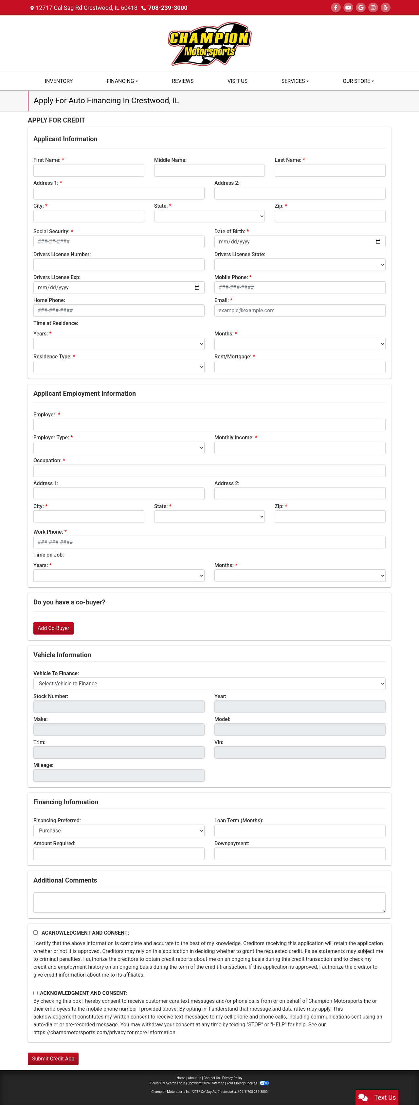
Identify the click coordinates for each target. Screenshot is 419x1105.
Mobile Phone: (231, 277)
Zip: (279, 206)
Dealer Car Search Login (167, 1083)
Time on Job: (48, 555)
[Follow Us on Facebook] (336, 8)
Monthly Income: (234, 437)
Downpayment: (231, 843)
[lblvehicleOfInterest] (209, 683)
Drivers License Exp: (57, 277)
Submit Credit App (53, 1059)
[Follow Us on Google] (361, 8)
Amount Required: (54, 843)
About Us (194, 1078)
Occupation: (47, 460)
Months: (224, 334)
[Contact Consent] (35, 993)
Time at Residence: (55, 323)
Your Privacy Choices (248, 1083)
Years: (40, 334)
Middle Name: (170, 160)
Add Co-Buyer (53, 628)
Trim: (39, 742)
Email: (221, 300)
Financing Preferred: (57, 820)
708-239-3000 (167, 7)
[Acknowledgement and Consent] (35, 932)
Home (181, 1078)
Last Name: (288, 160)
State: (161, 206)
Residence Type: (52, 356)
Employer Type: (51, 437)
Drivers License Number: (62, 254)
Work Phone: (48, 532)
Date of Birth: (229, 231)
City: (38, 206)
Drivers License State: (239, 254)
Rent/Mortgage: (232, 356)
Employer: (45, 414)
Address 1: (45, 183)
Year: (220, 696)
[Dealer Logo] (209, 43)
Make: (40, 719)
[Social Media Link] (373, 8)
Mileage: (43, 765)
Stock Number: (50, 696)
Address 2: (226, 183)
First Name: (47, 160)
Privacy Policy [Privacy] (232, 1078)
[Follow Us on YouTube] (348, 8)
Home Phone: (49, 300)
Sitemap (218, 1083)
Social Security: (51, 231)
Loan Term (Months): (239, 820)
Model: (222, 719)
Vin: (219, 742)
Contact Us (212, 1078)
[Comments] (209, 902)
